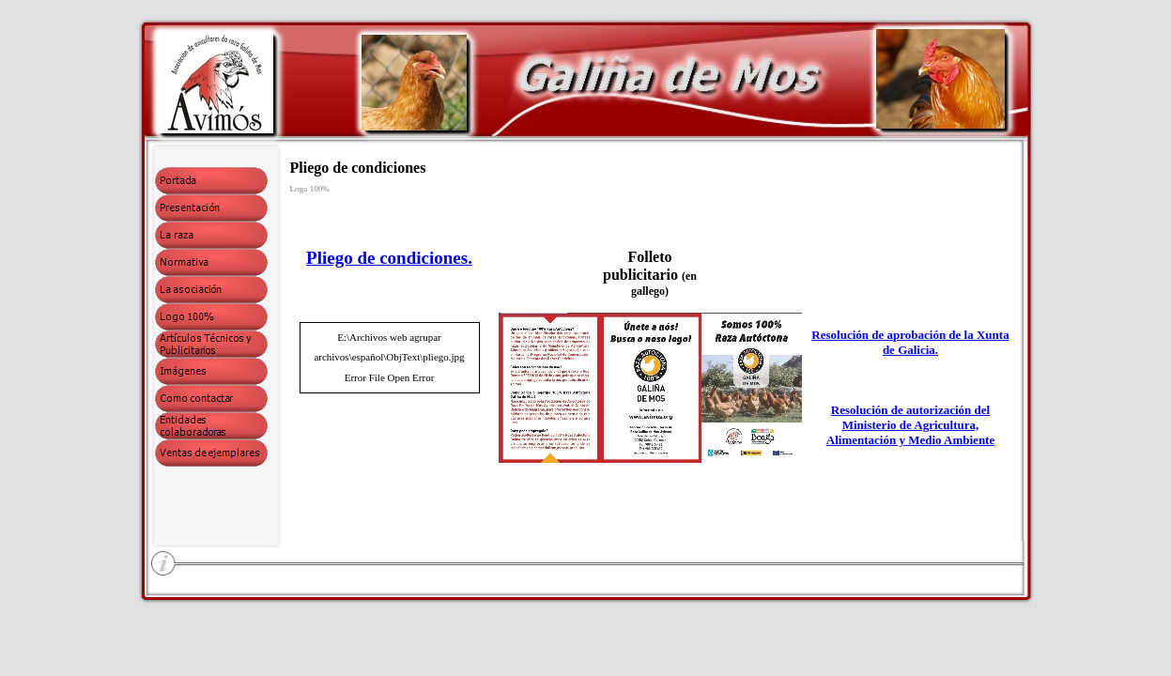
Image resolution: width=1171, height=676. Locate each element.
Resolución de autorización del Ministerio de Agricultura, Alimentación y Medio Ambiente (910, 425)
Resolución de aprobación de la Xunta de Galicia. (910, 342)
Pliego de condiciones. (389, 258)
